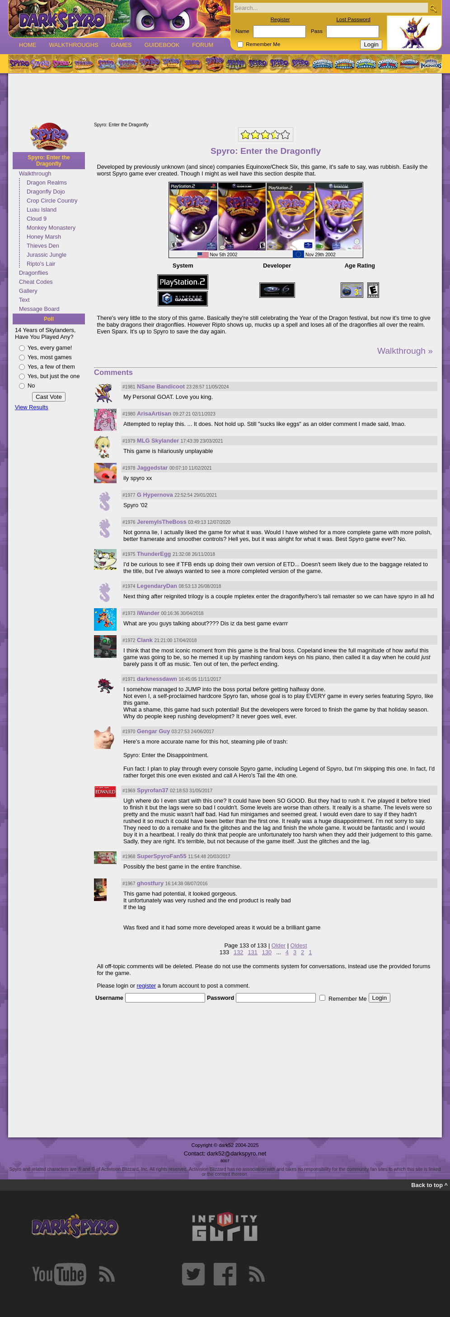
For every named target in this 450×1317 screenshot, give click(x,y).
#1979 (128, 441)
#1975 (128, 554)
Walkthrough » (405, 351)
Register (280, 19)
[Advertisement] (225, 98)
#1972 (128, 640)
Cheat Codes (36, 281)
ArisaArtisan (154, 413)
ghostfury (150, 883)
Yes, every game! (50, 347)
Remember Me (263, 44)
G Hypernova (155, 494)
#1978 (128, 468)
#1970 (128, 731)
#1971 (128, 679)
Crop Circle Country (52, 200)
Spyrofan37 (153, 790)
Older (279, 945)
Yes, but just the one (54, 376)
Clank (145, 640)
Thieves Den (43, 245)
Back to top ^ (429, 1185)
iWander (148, 613)
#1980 (128, 413)
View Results (31, 407)
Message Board (39, 308)
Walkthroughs (73, 45)
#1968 (128, 856)
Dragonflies (33, 272)
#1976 (128, 522)
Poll (49, 319)
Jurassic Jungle (46, 254)
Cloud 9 (37, 218)
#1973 (128, 613)
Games (121, 45)
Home (27, 45)
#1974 (128, 586)
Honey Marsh (44, 236)
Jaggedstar (152, 467)
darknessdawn (157, 678)
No (31, 385)
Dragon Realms (47, 182)
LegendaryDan (157, 585)
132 (238, 952)
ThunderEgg (154, 553)
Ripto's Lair (41, 263)
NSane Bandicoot (161, 386)
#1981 (128, 386)
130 (267, 952)
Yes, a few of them (51, 366)
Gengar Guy (153, 731)
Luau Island (41, 209)
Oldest (299, 945)
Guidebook (162, 45)
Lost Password (353, 19)
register (146, 985)
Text (24, 299)
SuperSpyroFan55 (162, 856)
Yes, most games (50, 357)
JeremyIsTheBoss (162, 521)
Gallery (28, 290)
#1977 (128, 495)
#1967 (128, 883)
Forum (202, 45)
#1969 (128, 790)
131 (252, 952)
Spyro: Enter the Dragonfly (49, 160)
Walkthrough (35, 173)
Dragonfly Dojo (46, 191)
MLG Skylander (158, 440)
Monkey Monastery (51, 227)
